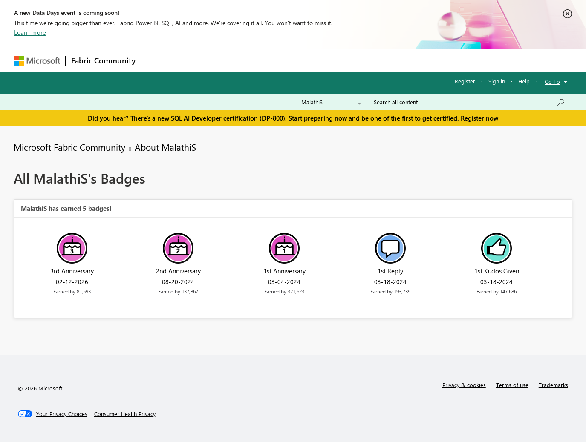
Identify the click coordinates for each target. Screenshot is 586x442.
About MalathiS (165, 147)
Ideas (227, 60)
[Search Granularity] (331, 102)
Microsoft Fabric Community (69, 147)
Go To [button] (552, 81)
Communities (265, 60)
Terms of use (512, 384)
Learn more (30, 32)
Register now (479, 118)
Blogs (303, 60)
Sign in (496, 81)
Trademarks (553, 384)
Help (524, 81)
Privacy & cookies (464, 384)
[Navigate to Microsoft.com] (37, 61)
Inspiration (192, 60)
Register (465, 81)
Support (372, 60)
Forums (155, 60)
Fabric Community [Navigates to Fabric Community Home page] (103, 60)
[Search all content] (469, 102)
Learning (336, 60)
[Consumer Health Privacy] (125, 414)
